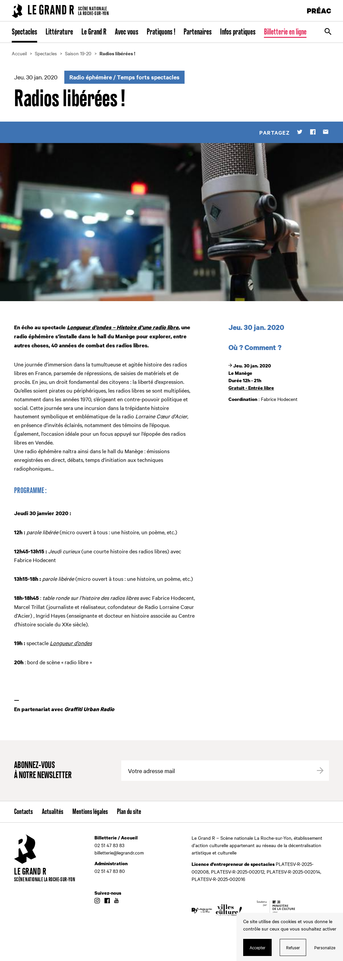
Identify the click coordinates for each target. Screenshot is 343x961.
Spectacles (24, 32)
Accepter (258, 947)
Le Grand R (94, 32)
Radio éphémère (90, 77)
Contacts (23, 812)
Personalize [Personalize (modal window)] (324, 947)
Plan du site (129, 812)
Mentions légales (90, 812)
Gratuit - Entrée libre (251, 388)
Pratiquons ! (161, 32)
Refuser (293, 947)
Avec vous (126, 32)
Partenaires (198, 32)
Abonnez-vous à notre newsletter (43, 770)
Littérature (59, 32)
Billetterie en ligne (285, 32)
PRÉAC (319, 10)
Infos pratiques (238, 32)
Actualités (52, 812)
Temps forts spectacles (148, 77)
